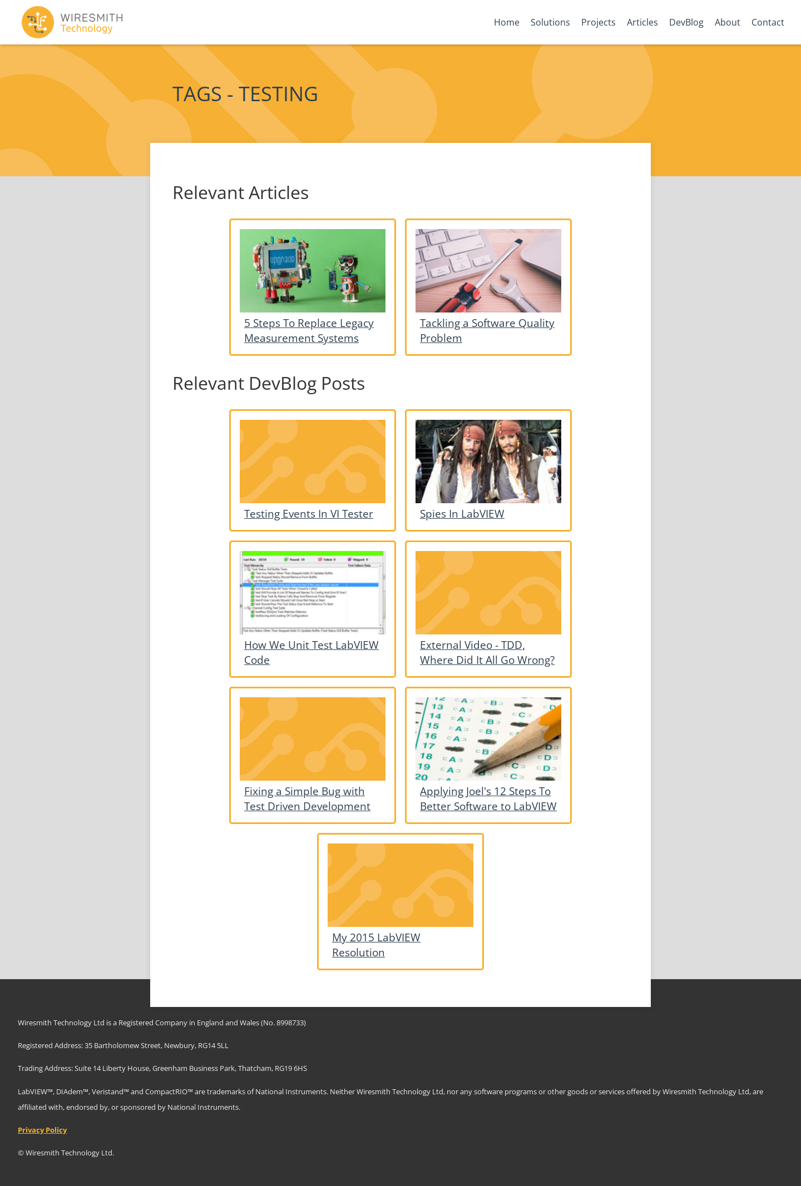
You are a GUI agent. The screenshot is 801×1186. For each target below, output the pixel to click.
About (727, 22)
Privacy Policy (42, 1130)
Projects (598, 22)
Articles (642, 22)
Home (507, 22)
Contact (767, 22)
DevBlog (686, 22)
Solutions (550, 22)
